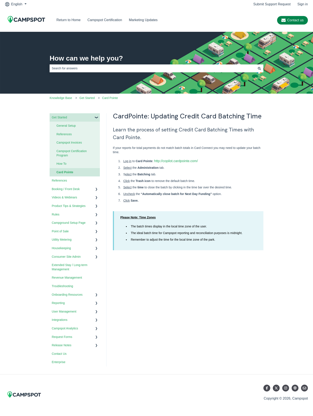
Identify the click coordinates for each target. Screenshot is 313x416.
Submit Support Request (272, 4)
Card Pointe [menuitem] (64, 172)
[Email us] (304, 388)
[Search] (259, 68)
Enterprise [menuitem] (58, 362)
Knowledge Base (61, 98)
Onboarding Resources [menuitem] (67, 294)
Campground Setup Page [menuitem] (69, 222)
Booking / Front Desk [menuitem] (66, 189)
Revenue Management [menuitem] (67, 277)
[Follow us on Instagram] (285, 388)
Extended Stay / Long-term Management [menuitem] (69, 267)
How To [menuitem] (61, 163)
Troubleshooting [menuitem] (62, 286)
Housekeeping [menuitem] (61, 248)
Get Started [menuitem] (59, 117)
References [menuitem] (64, 134)
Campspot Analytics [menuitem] (65, 328)
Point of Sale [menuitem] (60, 231)
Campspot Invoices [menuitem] (69, 142)
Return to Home (68, 20)
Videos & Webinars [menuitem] (64, 197)
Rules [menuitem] (55, 214)
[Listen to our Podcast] (295, 388)
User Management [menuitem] (64, 311)
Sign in (302, 4)
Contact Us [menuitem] (59, 353)
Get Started (87, 98)
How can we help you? (86, 58)
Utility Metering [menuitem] (62, 239)
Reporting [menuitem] (58, 303)
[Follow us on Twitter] (276, 388)
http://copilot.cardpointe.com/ (176, 161)
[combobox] (152, 68)
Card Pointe (110, 98)
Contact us (292, 20)
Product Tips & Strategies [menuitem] (69, 206)
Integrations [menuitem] (59, 319)
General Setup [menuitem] (66, 125)
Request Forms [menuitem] (62, 337)
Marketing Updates (143, 20)
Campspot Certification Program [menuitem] (71, 153)
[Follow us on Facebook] (266, 388)
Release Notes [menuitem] (61, 345)
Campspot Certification (104, 20)
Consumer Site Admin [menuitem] (66, 256)
